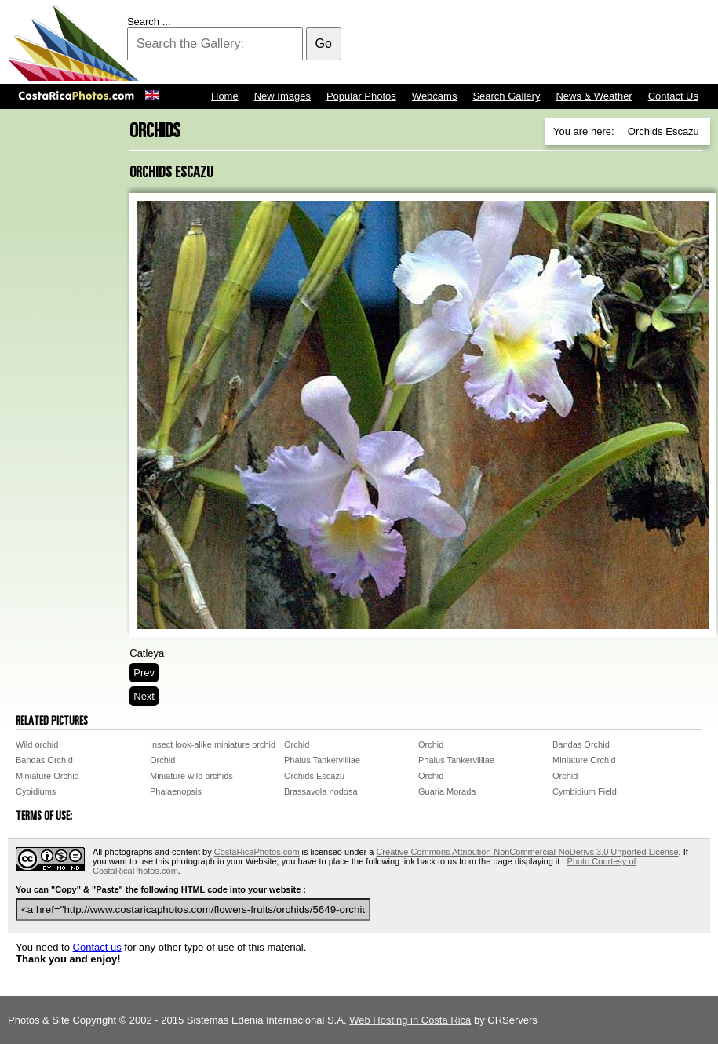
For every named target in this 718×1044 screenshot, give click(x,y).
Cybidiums (36, 791)
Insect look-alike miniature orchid (212, 744)
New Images (282, 96)
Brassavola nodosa (321, 791)
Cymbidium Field (584, 791)
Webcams (434, 96)
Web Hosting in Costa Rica (410, 1020)
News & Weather (594, 96)
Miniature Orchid (584, 760)
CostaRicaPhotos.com (257, 852)
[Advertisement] (424, 43)
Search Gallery (506, 96)
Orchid (296, 744)
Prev (144, 672)
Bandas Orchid (581, 744)
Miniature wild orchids (191, 775)
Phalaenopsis (176, 791)
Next (144, 696)
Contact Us (673, 96)
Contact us (97, 947)
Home (225, 96)
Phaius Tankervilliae (322, 760)
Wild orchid (37, 744)
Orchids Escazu (314, 775)
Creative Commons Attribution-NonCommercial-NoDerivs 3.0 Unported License (527, 852)
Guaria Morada (447, 791)
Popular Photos (361, 96)
